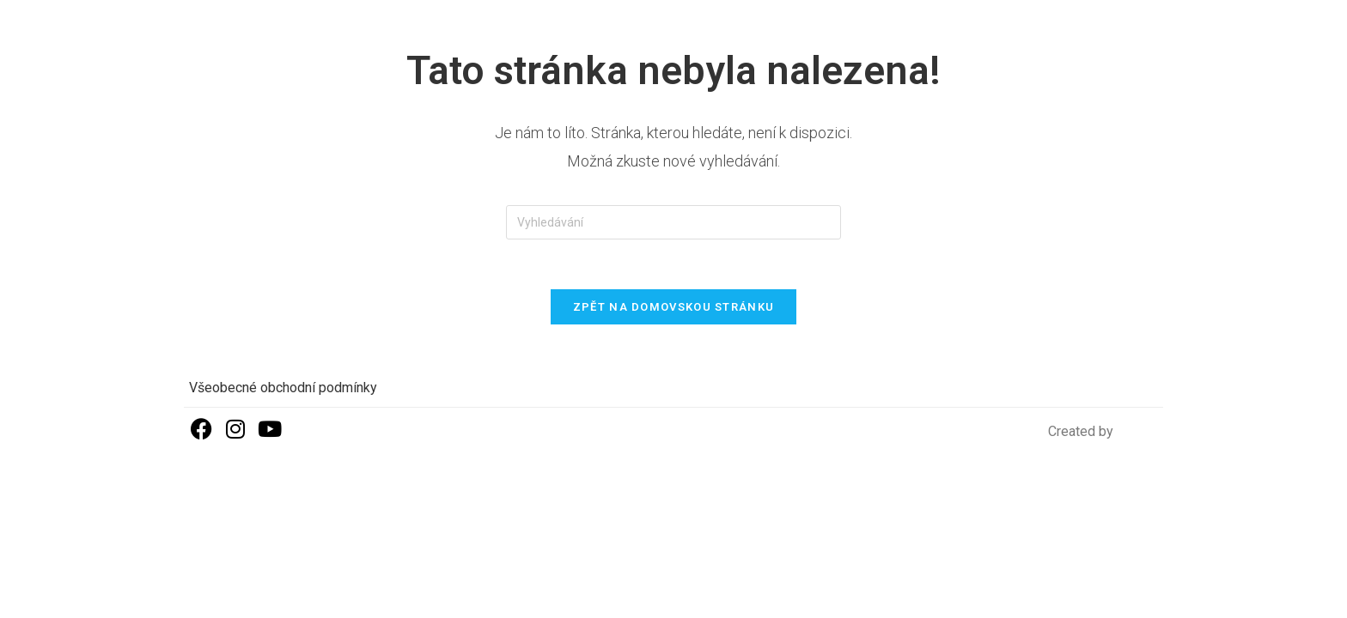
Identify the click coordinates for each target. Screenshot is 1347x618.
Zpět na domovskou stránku (674, 308)
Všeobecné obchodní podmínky (283, 389)
